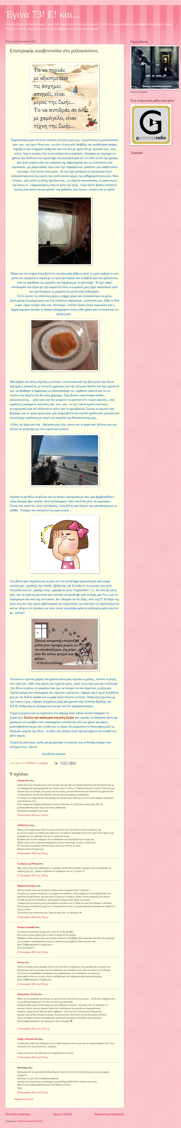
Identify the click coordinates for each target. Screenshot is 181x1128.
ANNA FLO (23, 825)
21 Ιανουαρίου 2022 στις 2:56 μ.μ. (33, 917)
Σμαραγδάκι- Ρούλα (27, 994)
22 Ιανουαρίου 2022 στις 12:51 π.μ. (33, 1028)
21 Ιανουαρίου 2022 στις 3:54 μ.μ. (33, 952)
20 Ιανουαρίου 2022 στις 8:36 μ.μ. (33, 853)
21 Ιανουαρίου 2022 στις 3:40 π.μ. (33, 875)
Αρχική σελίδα (62, 1114)
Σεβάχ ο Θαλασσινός (27, 1039)
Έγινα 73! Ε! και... (43, 14)
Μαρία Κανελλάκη (26, 886)
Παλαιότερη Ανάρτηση (109, 1114)
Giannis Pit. (23, 780)
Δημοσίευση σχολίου (24, 1099)
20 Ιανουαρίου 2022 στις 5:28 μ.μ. (33, 815)
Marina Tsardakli (26, 927)
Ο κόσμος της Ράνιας (27, 863)
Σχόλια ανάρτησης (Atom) (30, 1121)
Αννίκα (20, 962)
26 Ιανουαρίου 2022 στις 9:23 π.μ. (33, 1092)
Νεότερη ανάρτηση (18, 1114)
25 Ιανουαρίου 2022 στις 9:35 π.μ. (33, 1057)
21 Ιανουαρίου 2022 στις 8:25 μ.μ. (33, 984)
